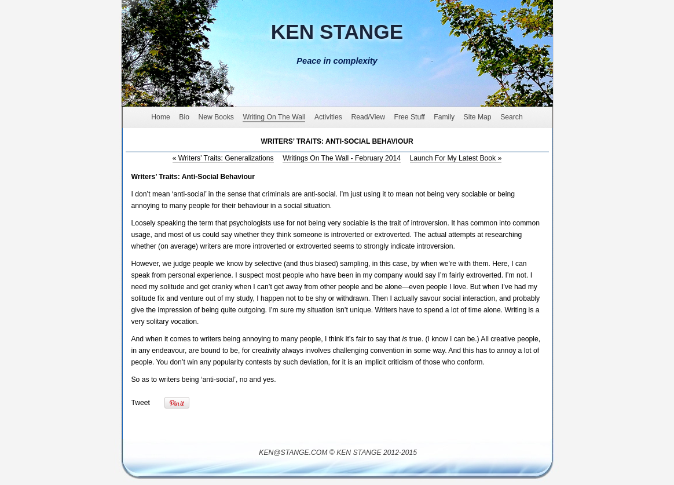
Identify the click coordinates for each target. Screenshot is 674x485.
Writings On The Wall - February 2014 (342, 158)
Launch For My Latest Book (456, 158)
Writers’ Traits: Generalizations (223, 158)
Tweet (140, 403)
